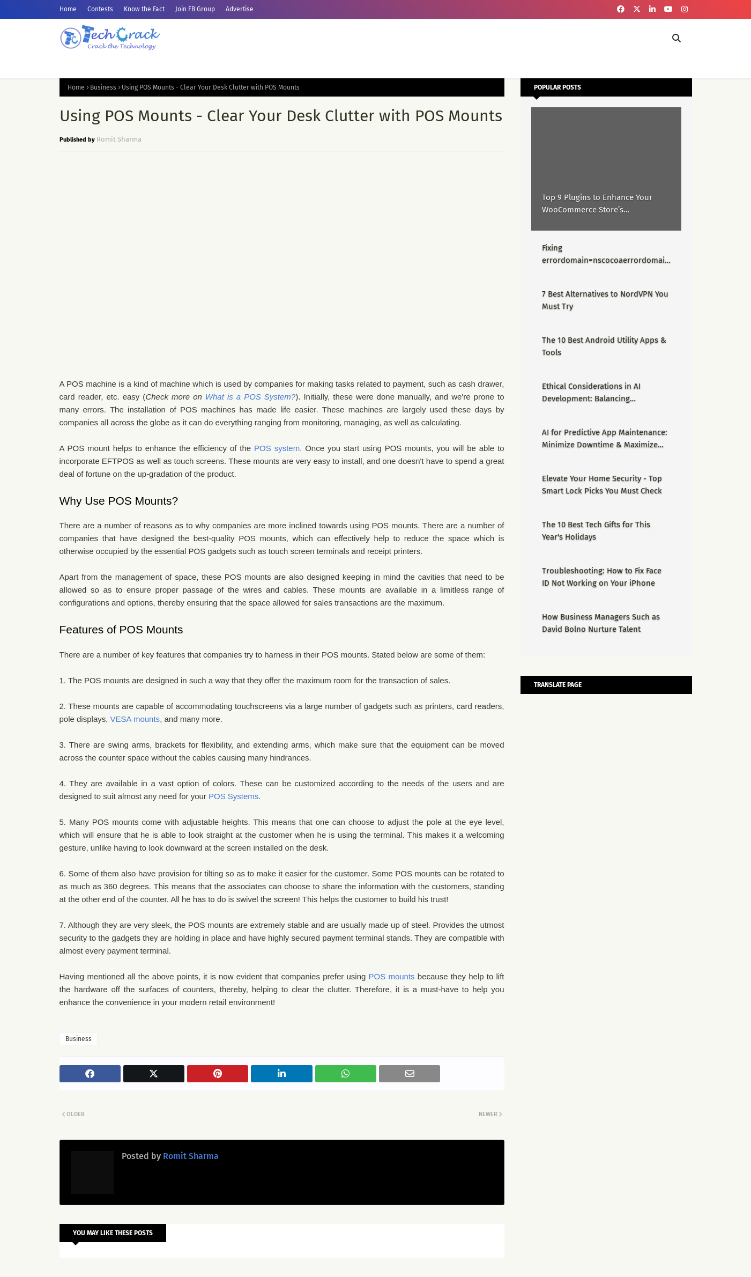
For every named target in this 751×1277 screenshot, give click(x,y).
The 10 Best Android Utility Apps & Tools (604, 346)
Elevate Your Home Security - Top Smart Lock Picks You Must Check (602, 485)
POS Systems (233, 796)
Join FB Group (195, 9)
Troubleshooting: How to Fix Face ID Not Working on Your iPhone (601, 577)
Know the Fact (144, 9)
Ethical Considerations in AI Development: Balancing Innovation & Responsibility (592, 392)
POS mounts (392, 976)
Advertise (240, 9)
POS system (277, 448)
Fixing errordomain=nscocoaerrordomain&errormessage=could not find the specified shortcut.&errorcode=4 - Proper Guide (606, 254)
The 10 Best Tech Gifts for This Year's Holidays (596, 531)
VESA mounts (135, 719)
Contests (100, 9)
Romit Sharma (119, 139)
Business (103, 87)
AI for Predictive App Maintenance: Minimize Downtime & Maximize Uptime (604, 439)
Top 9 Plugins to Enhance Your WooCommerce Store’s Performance (597, 204)
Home (68, 9)
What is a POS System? (250, 396)
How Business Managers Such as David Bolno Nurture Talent (601, 623)
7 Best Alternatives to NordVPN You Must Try (605, 300)
